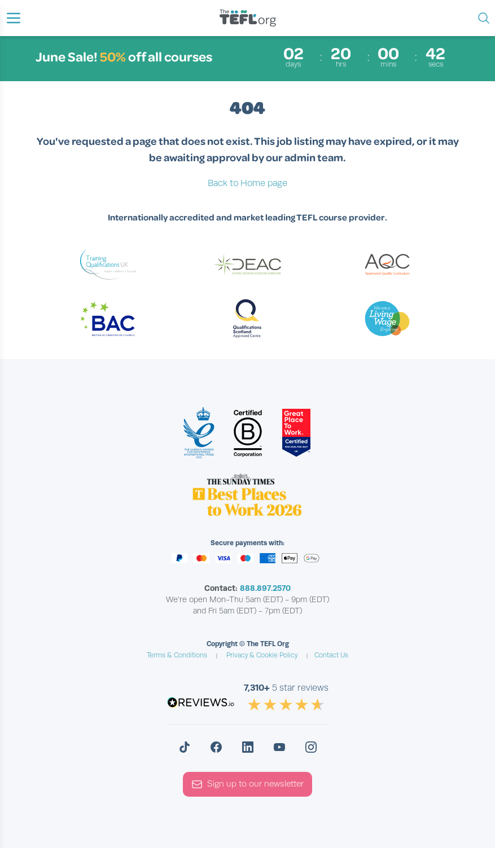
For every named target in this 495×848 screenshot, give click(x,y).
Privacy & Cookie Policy (261, 655)
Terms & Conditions (177, 655)
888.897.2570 (265, 588)
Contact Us (331, 655)
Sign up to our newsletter (247, 784)
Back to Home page (247, 183)
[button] (13, 18)
